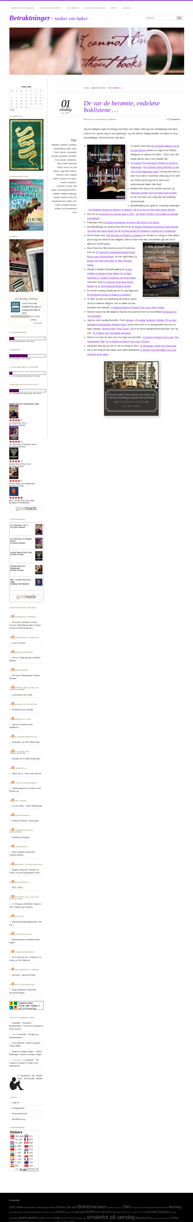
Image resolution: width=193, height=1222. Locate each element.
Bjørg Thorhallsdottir (21, 503)
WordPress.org (18, 1119)
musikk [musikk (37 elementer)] (146, 1212)
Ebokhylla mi (23, 719)
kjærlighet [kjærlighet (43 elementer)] (80, 1212)
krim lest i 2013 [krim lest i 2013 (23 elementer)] (135, 1212)
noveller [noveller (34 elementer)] (13, 1218)
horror (66, 167)
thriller (69, 201)
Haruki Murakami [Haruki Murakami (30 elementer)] (32, 1212)
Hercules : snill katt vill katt (23, 975)
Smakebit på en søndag (22, 709)
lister (67, 175)
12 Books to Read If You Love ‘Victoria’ (129, 341)
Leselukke (21, 847)
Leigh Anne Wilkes (68, 171)
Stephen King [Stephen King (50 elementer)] (144, 1217)
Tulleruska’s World (27, 970)
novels (69, 186)
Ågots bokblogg (25, 984)
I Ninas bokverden (25, 783)
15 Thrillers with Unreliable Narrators (112, 333)
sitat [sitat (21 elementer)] (84, 1218)
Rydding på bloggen (20, 837)
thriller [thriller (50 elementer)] (175, 1217)
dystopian (63, 156)
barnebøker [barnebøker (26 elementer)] (29, 1207)
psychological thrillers (66, 190)
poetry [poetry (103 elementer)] (33, 1218)
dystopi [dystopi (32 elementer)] (149, 1207)
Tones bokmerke (25, 952)
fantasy (129, 320)
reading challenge (68, 194)
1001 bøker (73, 8)
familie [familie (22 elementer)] (165, 1207)
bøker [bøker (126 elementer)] (101, 1207)
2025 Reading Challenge (26, 298)
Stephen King (67, 197)
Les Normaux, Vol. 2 (18, 423)
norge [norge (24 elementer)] (173, 1212)
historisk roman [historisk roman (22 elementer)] (48, 1212)
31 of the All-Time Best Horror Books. (155, 209)
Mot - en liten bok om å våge (21, 500)
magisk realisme (146, 320)
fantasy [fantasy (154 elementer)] (175, 1207)
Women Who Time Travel (115, 328)
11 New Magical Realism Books (114, 286)
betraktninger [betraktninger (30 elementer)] (42, 1207)
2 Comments (174, 119)
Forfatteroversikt (50, 8)
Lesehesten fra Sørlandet (21, 831)
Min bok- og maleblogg (28, 864)
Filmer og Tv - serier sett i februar (26, 773)
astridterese (100, 119)
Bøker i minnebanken (22, 8)
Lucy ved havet (18, 643)
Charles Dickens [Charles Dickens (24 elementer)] (114, 1207)
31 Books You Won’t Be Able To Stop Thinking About (112, 260)
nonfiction (61, 186)
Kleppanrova (22, 815)
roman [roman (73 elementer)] (56, 1218)
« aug (11, 110)
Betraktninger (29, 18)
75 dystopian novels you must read (158, 345)
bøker (68, 149)
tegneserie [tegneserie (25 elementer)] (165, 1218)
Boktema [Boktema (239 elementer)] (87, 1206)
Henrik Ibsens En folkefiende (22, 483)
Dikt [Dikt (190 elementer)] (126, 1206)
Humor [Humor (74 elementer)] (60, 1212)
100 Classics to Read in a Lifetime (124, 235)
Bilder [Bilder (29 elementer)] (53, 1207)
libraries (60, 175)
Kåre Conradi (17, 466)
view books (38, 323)
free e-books (60, 160)
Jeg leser (21, 801)
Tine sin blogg (23, 934)
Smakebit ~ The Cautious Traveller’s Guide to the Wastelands (24, 1063)
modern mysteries (68, 182)
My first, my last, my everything (24, 898)
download (72, 152)
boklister (63, 145)
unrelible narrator (68, 205)
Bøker (113, 119)
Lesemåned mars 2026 (22, 695)
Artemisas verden (25, 617)
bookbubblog (59, 149)
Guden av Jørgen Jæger (31, 1054)
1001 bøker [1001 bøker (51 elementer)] (16, 1207)
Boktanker (21, 670)
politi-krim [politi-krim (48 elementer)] (45, 1217)
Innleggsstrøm (18, 1108)
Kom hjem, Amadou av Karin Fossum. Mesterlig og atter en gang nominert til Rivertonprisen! (25, 625)
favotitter (72, 156)
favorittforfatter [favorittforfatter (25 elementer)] (16, 1212)
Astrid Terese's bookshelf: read (24, 404)
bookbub (72, 145)
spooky (57, 197)
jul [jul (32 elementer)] (73, 1212)
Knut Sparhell (18, 1043)
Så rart (19, 916)
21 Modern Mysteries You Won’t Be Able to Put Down (131, 222)
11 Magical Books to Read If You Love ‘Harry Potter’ (137, 307)
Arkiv (114, 8)
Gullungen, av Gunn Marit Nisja (25, 742)
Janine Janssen (19, 425)
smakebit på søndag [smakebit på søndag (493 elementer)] (111, 1217)
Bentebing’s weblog (27, 638)
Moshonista (22, 882)
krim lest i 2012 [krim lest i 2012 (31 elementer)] (120, 1212)
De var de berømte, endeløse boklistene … (122, 106)
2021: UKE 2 (17, 887)
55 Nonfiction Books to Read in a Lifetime (108, 294)
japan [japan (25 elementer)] (68, 1212)
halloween (71, 160)
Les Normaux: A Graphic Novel (23, 444)
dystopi (55, 156)
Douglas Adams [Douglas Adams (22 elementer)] (138, 1207)
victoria (58, 208)
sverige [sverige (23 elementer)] (156, 1218)
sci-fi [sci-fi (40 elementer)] (64, 1218)
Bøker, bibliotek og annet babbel (24, 688)
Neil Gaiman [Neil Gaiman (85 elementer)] (160, 1212)
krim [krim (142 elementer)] (90, 1211)
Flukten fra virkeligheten (19, 752)
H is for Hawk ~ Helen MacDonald (27, 806)
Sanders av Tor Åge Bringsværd (26, 759)
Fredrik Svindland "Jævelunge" (25, 821)
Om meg (126, 8)
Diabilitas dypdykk (26, 704)
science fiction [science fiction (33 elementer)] (74, 1218)
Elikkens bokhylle (26, 737)
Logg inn (15, 1102)
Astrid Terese (27, 303)
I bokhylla (21, 768)
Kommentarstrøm (19, 1113)
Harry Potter (62, 163)
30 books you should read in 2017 (116, 214)
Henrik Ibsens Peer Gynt (20, 464)
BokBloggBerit (24, 652)
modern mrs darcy (68, 178)
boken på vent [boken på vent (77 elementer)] (67, 1207)
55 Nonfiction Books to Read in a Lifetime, (110, 209)
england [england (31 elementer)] (157, 1207)
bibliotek (55, 145)
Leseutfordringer (94, 8)
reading (56, 194)
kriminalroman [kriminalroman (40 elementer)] (103, 1212)
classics (62, 152)
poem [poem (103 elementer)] (22, 1218)
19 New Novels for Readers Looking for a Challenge (148, 231)
